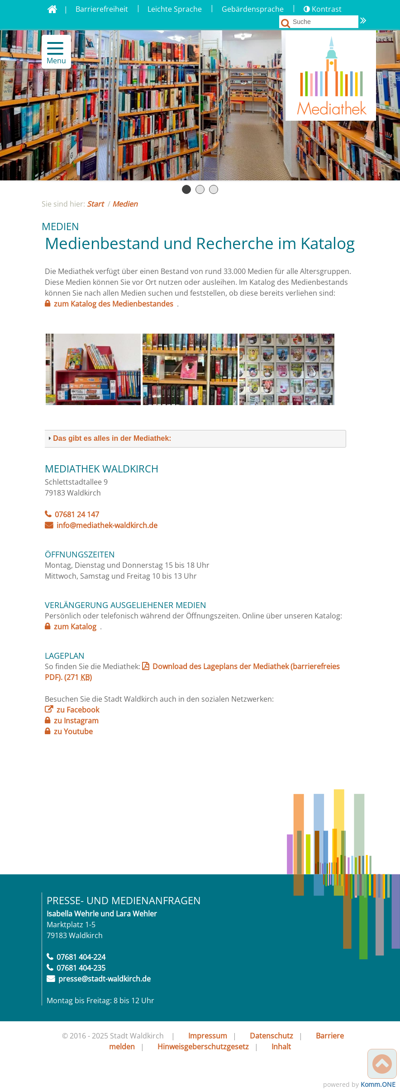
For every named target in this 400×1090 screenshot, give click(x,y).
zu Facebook (78, 710)
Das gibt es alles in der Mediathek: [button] (108, 438)
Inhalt (281, 1047)
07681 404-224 (81, 957)
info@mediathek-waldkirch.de (107, 525)
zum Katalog (75, 627)
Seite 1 (186, 189)
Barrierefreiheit (102, 9)
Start (95, 204)
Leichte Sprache (175, 9)
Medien (125, 204)
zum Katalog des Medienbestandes (113, 304)
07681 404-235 (81, 968)
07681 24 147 (77, 514)
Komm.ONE (378, 1084)
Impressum (207, 1036)
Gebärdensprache (253, 9)
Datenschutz (271, 1036)
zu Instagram (76, 721)
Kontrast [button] (323, 9)
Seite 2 (200, 189)
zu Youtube (73, 731)
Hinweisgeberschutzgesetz (203, 1047)
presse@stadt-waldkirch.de (104, 979)
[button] (51, 48)
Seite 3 (213, 189)
